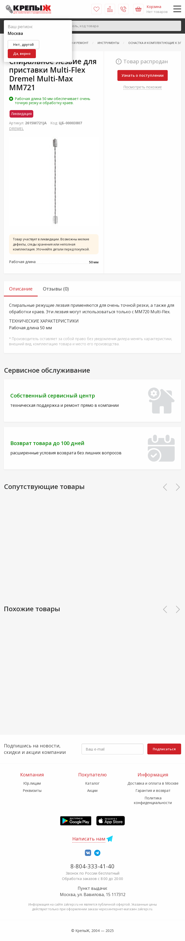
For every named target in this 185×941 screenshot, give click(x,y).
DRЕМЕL (16, 128)
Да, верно (21, 53)
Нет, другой (23, 44)
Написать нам (88, 839)
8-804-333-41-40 (92, 866)
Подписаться (164, 749)
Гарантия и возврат (153, 790)
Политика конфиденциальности (153, 800)
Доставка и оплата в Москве (153, 783)
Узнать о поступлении (143, 75)
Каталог (92, 783)
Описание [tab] (21, 289)
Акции (92, 790)
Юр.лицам (32, 783)
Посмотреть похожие (142, 87)
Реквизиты (32, 790)
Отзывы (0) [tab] (56, 289)
